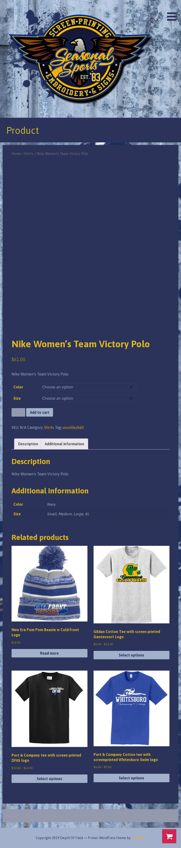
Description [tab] (28, 444)
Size (17, 398)
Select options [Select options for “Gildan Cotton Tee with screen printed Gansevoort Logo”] (131, 655)
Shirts (28, 154)
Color (18, 387)
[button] (173, 11)
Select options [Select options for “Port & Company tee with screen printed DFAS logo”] (49, 779)
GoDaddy (138, 838)
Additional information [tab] (64, 444)
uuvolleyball (73, 427)
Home (16, 154)
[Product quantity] (18, 412)
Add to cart (39, 412)
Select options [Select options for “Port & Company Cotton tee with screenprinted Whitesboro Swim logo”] (131, 778)
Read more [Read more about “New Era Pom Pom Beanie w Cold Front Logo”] (49, 653)
